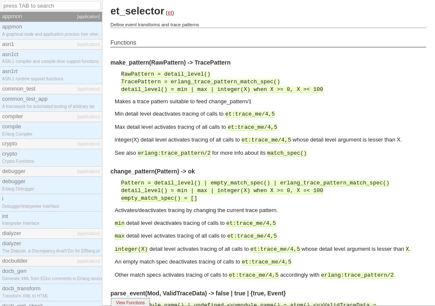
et (170, 12)
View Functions (130, 302)
